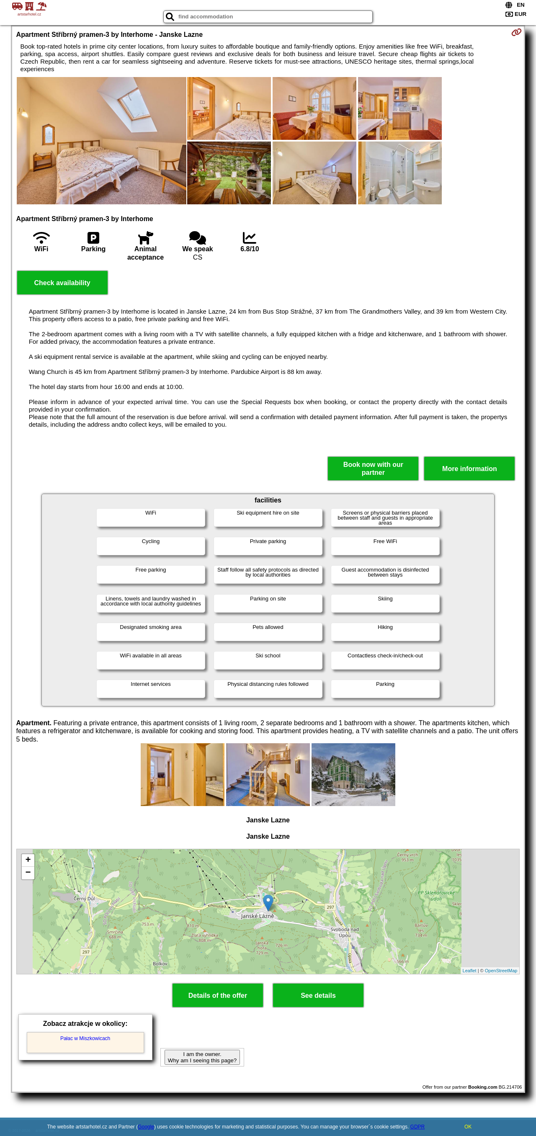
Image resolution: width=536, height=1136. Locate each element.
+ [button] (28, 860)
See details (318, 995)
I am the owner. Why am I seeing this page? (202, 1057)
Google (146, 1127)
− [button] (28, 873)
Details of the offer (217, 995)
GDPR (417, 1127)
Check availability (62, 282)
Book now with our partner (373, 468)
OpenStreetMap (501, 970)
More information (469, 468)
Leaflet (470, 970)
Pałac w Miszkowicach (85, 1038)
